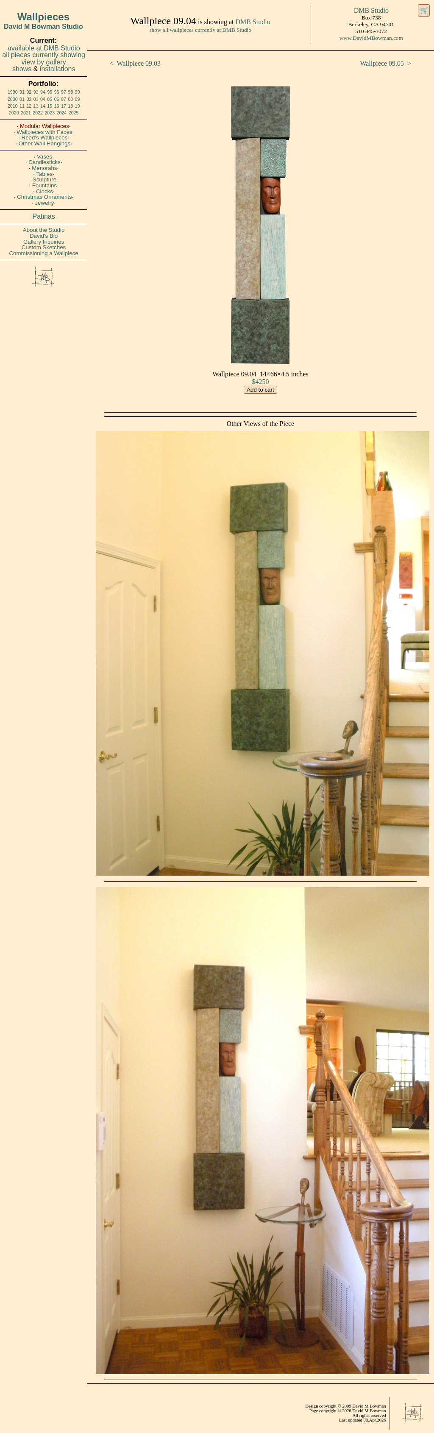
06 (56, 99)
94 (42, 92)
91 (22, 92)
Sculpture (44, 179)
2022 (38, 112)
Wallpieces (43, 16)
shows (21, 68)
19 (77, 106)
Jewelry (44, 203)
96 (56, 92)
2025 (74, 112)
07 (63, 99)
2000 (13, 99)
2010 (13, 106)
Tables (44, 174)
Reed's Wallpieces (45, 137)
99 (77, 92)
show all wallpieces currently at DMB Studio (200, 30)
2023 (50, 112)
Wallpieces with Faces (44, 132)
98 (70, 92)
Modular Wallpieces (44, 126)
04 (42, 99)
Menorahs (44, 168)
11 (22, 106)
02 (28, 99)
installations (57, 68)
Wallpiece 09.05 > (385, 63)
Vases (44, 156)
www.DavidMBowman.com (371, 38)
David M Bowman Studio (43, 26)
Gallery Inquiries (43, 242)
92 (28, 92)
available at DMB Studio (44, 48)
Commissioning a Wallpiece (43, 253)
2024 (62, 112)
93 (36, 92)
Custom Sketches (44, 247)
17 (63, 106)
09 (77, 99)
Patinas (44, 216)
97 (63, 92)
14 (42, 106)
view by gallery (44, 62)
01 (22, 99)
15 (49, 106)
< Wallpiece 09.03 (135, 63)
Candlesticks (44, 162)
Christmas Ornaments (44, 197)
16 (56, 106)
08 (70, 99)
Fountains (44, 185)
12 (28, 106)
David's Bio (44, 236)
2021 (26, 112)
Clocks (44, 191)
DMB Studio (252, 21)
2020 (14, 112)
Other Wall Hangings (44, 143)
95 (49, 92)
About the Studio (44, 230)
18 (70, 106)
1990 (13, 92)
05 (49, 99)
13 (36, 106)
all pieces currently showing (43, 54)
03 (36, 99)
